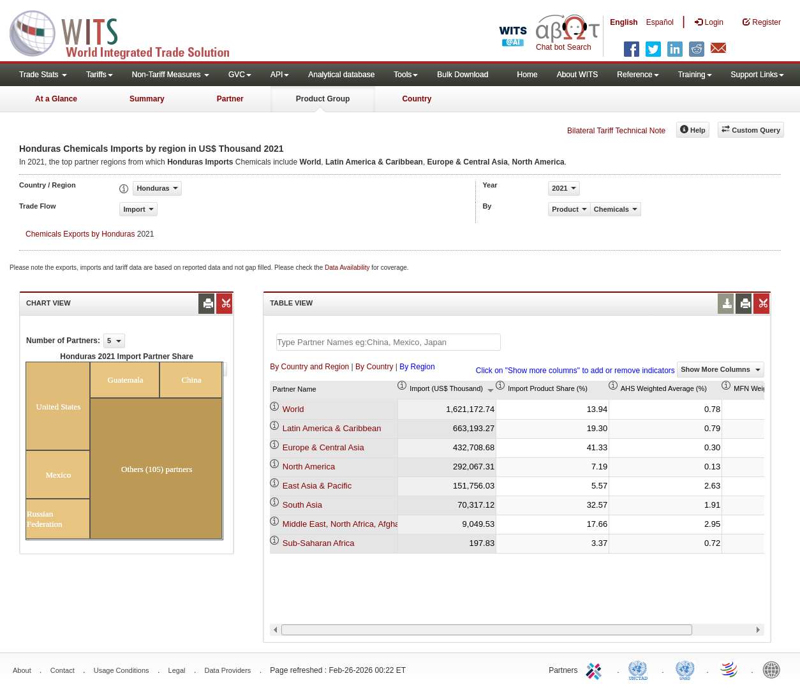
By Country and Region (309, 366)
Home (527, 74)
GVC (239, 74)
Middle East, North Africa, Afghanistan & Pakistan (373, 524)
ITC (596, 669)
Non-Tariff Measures (170, 74)
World (293, 409)
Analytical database (341, 74)
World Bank (774, 669)
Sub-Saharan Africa (319, 543)
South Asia (302, 505)
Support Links (757, 74)
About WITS (577, 74)
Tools (406, 74)
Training (695, 74)
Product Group (323, 98)
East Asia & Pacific (317, 485)
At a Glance (56, 98)
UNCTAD (640, 669)
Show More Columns (720, 369)
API (279, 74)
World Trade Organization (730, 669)
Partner (230, 98)
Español (660, 22)
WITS (127, 32)
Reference (637, 74)
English (623, 22)
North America (309, 466)
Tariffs (99, 74)
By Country (374, 366)
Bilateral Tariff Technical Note (616, 130)
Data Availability (348, 267)
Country (416, 98)
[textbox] (388, 342)
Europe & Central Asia (323, 447)
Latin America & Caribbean (332, 428)
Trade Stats (43, 74)
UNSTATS (685, 669)
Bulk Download (462, 74)
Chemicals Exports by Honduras (80, 234)
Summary (147, 98)
